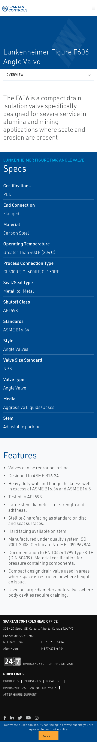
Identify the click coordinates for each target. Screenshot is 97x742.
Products (11, 681)
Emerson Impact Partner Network (30, 687)
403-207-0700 (23, 635)
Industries (32, 681)
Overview (15, 75)
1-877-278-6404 (52, 642)
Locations (53, 681)
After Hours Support (20, 694)
